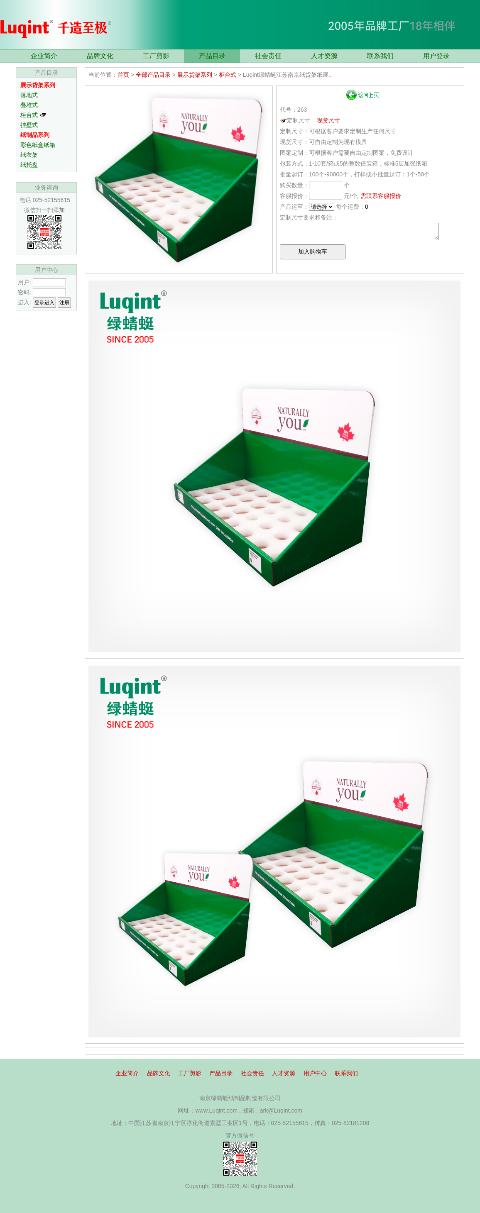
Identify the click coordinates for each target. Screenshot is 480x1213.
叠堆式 (29, 105)
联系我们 (380, 55)
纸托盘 (29, 164)
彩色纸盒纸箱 (37, 145)
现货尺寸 (328, 120)
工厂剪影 (156, 55)
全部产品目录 (153, 74)
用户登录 (436, 55)
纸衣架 (29, 154)
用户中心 (315, 1073)
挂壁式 (29, 125)
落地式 (29, 95)
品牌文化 (100, 55)
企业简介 (44, 55)
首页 (123, 74)
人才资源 (324, 55)
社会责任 (268, 55)
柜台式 (33, 115)
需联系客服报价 (380, 196)
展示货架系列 (194, 74)
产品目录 (212, 55)
